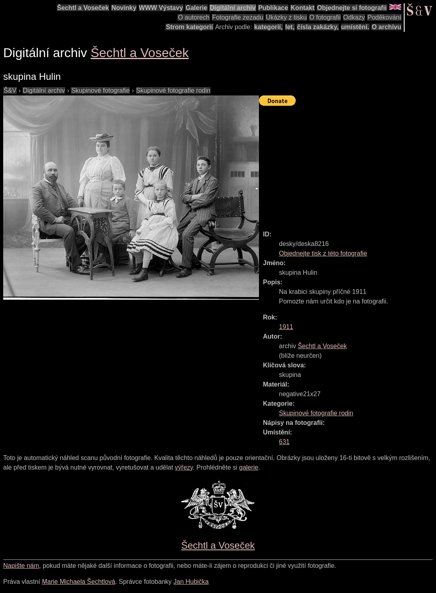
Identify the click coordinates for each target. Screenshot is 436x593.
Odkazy (354, 17)
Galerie (196, 7)
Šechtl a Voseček (83, 7)
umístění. (355, 27)
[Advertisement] (347, 164)
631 (284, 441)
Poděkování (384, 17)
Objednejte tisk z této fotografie (323, 253)
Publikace (273, 7)
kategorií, (268, 27)
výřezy (184, 467)
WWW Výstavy (161, 7)
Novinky (123, 7)
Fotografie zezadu (237, 17)
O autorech (193, 17)
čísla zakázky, (317, 27)
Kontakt (303, 7)
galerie (248, 467)
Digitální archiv (233, 7)
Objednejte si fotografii (351, 7)
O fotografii (324, 17)
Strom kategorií (189, 27)
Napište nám (21, 565)
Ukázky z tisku (286, 17)
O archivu (386, 27)
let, (290, 27)
